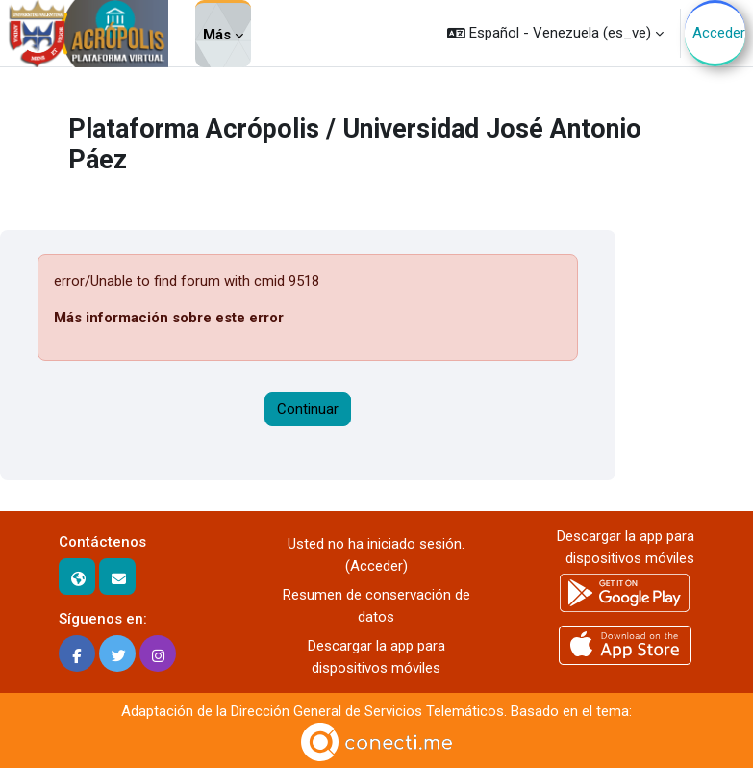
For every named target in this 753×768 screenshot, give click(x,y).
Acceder (718, 32)
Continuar (308, 409)
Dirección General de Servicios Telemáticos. (369, 711)
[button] (555, 33)
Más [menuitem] (217, 34)
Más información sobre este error (169, 317)
